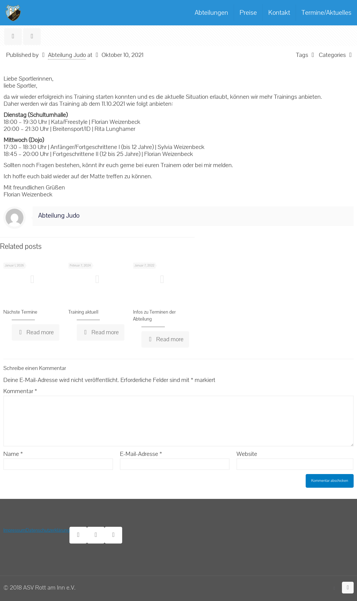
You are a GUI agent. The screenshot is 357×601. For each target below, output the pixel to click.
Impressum (14, 530)
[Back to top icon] (348, 587)
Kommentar (20, 391)
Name (13, 454)
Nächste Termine (20, 312)
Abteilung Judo (67, 55)
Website (247, 454)
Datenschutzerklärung (47, 530)
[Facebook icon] (334, 588)
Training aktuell (83, 312)
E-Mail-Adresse (141, 454)
